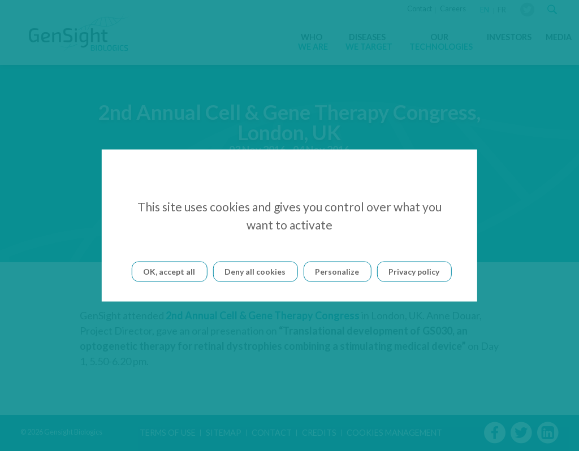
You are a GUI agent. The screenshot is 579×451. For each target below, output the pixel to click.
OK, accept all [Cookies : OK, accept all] (169, 271)
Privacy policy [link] (413, 271)
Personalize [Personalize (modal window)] (337, 271)
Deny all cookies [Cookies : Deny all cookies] (255, 271)
